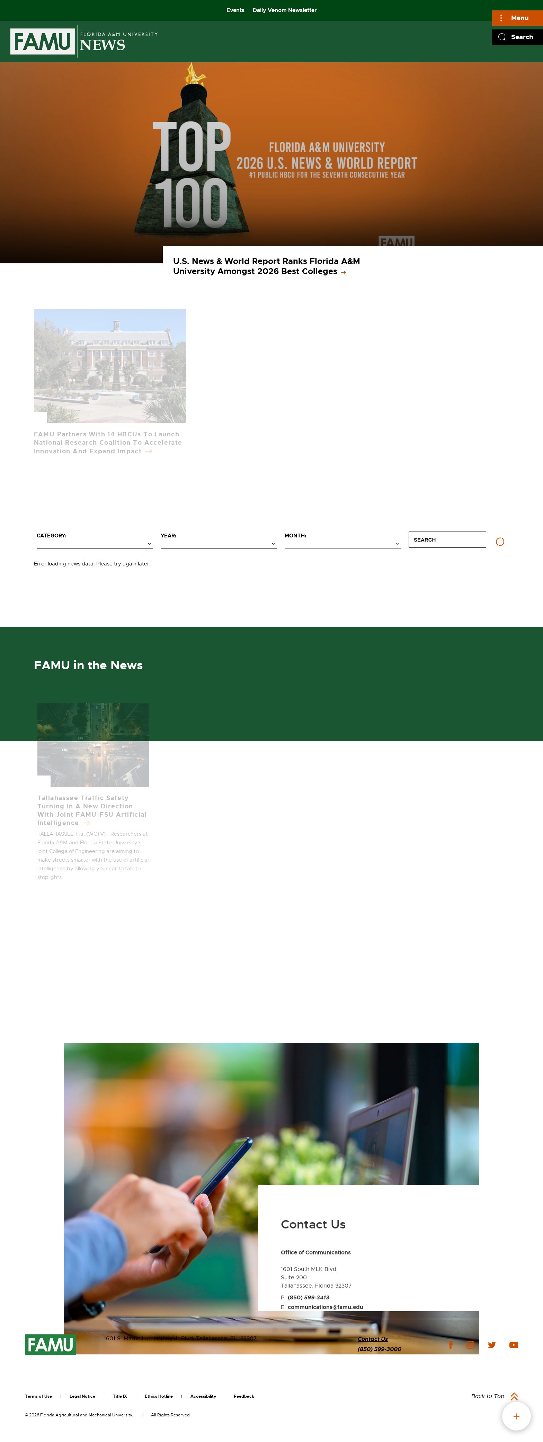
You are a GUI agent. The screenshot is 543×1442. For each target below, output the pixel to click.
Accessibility (203, 1396)
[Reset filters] (500, 542)
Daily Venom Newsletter (285, 10)
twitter (492, 1345)
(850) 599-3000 (379, 1349)
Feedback (244, 1396)
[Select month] (343, 544)
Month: (295, 535)
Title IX (120, 1396)
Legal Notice (82, 1396)
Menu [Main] (520, 17)
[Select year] (219, 544)
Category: (51, 535)
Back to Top (487, 1396)
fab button (516, 1416)
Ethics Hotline (159, 1396)
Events (235, 10)
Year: (168, 535)
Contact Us (373, 1339)
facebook (451, 1345)
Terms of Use (38, 1396)
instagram (470, 1345)
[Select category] (95, 544)
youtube (513, 1345)
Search (522, 37)
